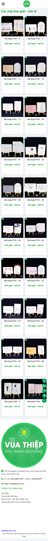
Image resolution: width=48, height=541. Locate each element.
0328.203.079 (36, 479)
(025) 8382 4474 (16, 479)
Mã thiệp (12, 39)
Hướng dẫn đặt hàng (9, 496)
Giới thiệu (5, 493)
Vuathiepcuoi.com (8, 531)
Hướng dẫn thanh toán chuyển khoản (16, 502)
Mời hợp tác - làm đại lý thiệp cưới (14, 499)
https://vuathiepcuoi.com (14, 484)
